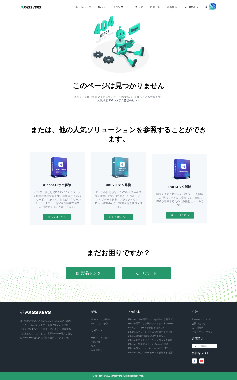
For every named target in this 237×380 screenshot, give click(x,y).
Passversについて (201, 319)
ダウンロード (121, 7)
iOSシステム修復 (118, 185)
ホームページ (83, 7)
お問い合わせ (199, 323)
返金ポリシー (98, 350)
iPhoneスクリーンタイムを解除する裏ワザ (150, 332)
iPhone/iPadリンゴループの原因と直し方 (149, 348)
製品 (102, 7)
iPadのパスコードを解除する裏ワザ (146, 327)
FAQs (93, 346)
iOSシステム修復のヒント (124, 100)
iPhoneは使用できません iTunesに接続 (148, 344)
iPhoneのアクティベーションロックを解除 (150, 340)
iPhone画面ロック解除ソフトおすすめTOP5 (150, 323)
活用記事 (95, 342)
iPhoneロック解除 (57, 185)
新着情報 (172, 7)
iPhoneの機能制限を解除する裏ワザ (147, 336)
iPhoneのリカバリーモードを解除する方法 (150, 352)
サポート (155, 7)
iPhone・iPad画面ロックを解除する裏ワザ (150, 319)
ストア (139, 7)
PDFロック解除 (179, 187)
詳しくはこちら (57, 216)
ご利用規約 (197, 327)
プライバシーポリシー (203, 332)
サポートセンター (100, 337)
